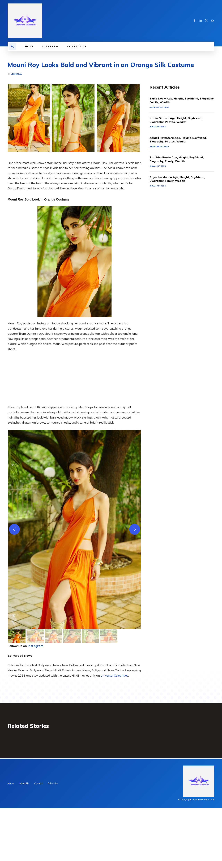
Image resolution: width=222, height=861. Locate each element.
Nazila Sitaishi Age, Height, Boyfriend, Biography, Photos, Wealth (179, 172)
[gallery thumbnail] (16, 688)
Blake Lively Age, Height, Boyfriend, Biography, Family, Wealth (177, 152)
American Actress (160, 159)
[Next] (134, 581)
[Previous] (14, 581)
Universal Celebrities (114, 727)
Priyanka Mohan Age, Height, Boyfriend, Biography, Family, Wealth (181, 232)
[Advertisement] (111, 77)
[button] (12, 46)
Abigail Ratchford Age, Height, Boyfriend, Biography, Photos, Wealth (182, 192)
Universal (16, 126)
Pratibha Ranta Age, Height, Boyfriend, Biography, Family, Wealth (180, 212)
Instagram (35, 698)
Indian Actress (158, 179)
